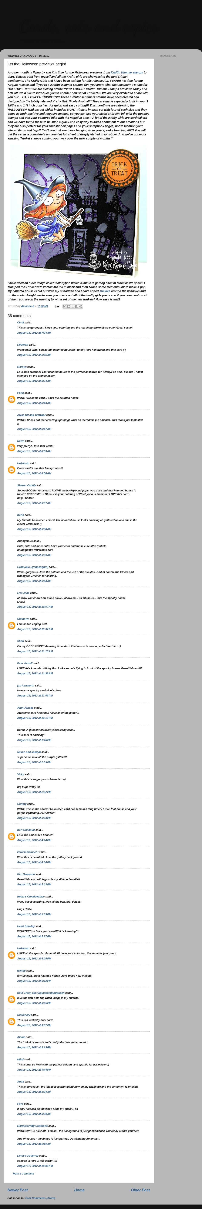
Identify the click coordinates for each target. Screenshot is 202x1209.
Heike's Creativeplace (31, 896)
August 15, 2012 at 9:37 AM (34, 503)
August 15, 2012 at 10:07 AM (35, 606)
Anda (20, 1081)
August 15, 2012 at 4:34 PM (34, 862)
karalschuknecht (27, 852)
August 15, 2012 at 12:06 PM (35, 695)
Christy (21, 804)
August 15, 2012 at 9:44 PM (34, 1069)
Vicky (20, 774)
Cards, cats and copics (88, 25)
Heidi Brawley (26, 926)
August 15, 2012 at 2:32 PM (34, 792)
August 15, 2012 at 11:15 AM (35, 651)
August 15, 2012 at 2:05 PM (34, 762)
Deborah (22, 344)
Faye (20, 1103)
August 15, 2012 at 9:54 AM (34, 581)
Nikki (20, 1059)
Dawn (20, 440)
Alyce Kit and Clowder (31, 415)
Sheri (20, 641)
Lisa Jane (23, 593)
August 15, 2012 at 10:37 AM (35, 629)
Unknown (23, 463)
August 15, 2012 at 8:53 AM (34, 451)
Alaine (21, 1037)
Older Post (140, 1190)
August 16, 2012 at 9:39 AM (34, 1114)
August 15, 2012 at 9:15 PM (34, 1047)
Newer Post (17, 1190)
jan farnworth (25, 685)
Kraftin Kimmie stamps (127, 72)
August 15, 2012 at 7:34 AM (34, 332)
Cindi (20, 322)
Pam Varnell (25, 663)
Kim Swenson (26, 874)
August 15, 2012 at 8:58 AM (34, 473)
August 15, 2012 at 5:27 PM (34, 936)
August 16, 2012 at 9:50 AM (34, 1143)
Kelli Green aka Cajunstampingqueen (41, 992)
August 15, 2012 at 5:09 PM (34, 914)
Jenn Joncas (25, 707)
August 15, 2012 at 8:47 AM (34, 429)
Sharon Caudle (26, 485)
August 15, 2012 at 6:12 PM (34, 980)
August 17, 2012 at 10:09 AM (35, 1165)
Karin (20, 515)
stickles (105, 291)
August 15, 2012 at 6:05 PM (34, 958)
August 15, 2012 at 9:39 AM (34, 555)
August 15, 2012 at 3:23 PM (34, 818)
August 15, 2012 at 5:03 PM (34, 884)
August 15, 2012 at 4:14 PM (34, 840)
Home (79, 1190)
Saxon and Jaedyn (29, 752)
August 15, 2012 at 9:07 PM (34, 1025)
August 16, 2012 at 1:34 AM (34, 1091)
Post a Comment (23, 1173)
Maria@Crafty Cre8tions (32, 1125)
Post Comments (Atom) (40, 1198)
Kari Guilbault (26, 829)
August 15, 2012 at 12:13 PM (35, 717)
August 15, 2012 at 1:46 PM (34, 740)
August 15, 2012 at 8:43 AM (34, 403)
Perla (20, 392)
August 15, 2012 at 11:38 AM (35, 673)
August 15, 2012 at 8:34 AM (34, 380)
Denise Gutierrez (27, 1155)
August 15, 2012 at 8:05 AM (34, 354)
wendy (21, 970)
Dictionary (23, 1015)
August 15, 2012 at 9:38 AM (34, 529)
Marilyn (22, 366)
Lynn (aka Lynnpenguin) (32, 567)
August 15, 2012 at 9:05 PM (34, 1003)
